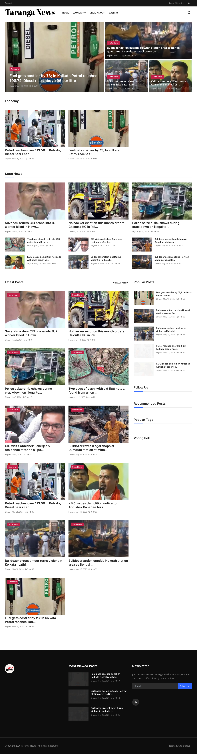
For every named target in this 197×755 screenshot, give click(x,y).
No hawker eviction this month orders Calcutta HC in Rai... (96, 225)
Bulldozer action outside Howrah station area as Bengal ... (98, 563)
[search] (189, 13)
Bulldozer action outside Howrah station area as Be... (172, 258)
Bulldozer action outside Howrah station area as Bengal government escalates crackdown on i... (143, 49)
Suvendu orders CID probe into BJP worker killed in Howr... (31, 225)
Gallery (113, 12)
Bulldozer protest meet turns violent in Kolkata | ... (106, 258)
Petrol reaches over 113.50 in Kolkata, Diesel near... (171, 347)
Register (180, 3)
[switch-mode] (189, 3)
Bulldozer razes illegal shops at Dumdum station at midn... (91, 448)
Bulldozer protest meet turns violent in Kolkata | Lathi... (33, 563)
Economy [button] (79, 13)
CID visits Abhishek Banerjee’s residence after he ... (106, 241)
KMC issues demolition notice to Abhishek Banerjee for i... (92, 506)
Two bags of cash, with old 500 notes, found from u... (43, 241)
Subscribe (185, 687)
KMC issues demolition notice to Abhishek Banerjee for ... (170, 83)
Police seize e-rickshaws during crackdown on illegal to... (155, 225)
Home (65, 12)
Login (171, 3)
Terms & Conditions (179, 746)
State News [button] (97, 13)
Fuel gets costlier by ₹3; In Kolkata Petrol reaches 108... (93, 152)
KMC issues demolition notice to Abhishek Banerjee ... (44, 258)
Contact (8, 3)
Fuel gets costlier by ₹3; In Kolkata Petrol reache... (173, 294)
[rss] (135, 703)
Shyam (13, 86)
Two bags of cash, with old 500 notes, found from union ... (96, 391)
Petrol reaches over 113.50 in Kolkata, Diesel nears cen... (33, 152)
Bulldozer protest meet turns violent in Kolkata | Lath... (124, 83)
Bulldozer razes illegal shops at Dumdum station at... (171, 241)
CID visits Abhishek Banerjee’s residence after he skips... (27, 448)
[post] (54, 57)
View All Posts (121, 283)
